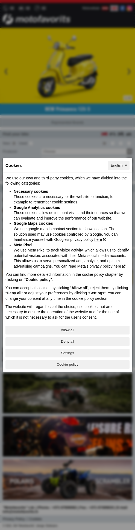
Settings (67, 353)
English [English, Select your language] (119, 165)
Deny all (67, 341)
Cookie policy (67, 364)
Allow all (67, 330)
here (98, 239)
